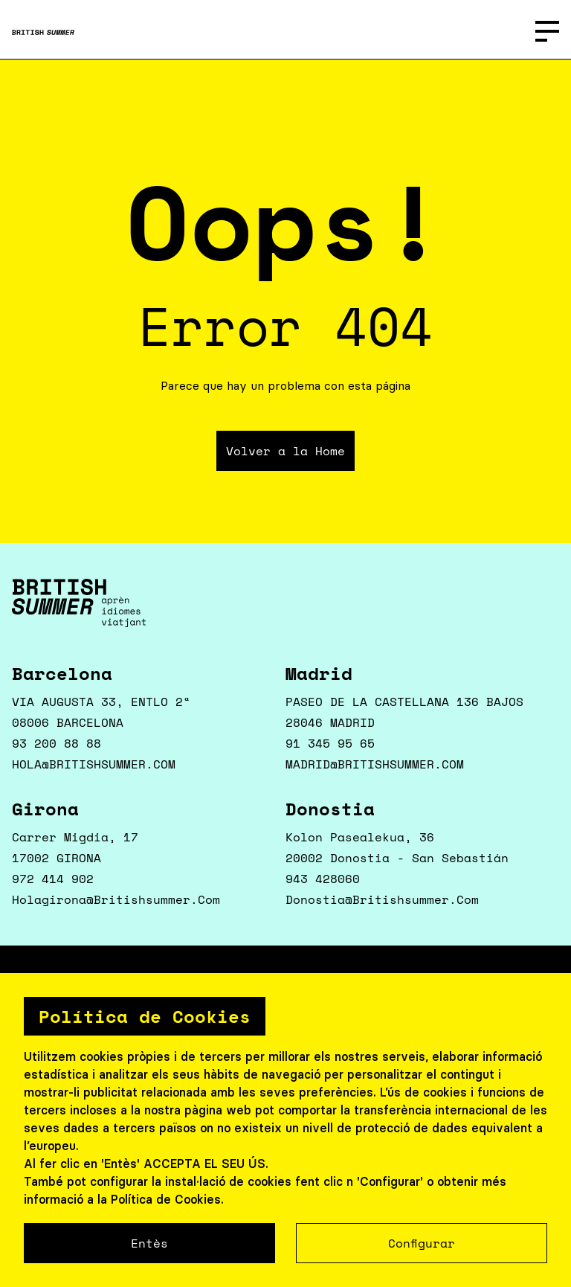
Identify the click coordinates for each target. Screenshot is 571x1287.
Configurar (421, 1243)
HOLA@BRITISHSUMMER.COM (93, 764)
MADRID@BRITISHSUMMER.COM (375, 764)
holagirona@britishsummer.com (116, 899)
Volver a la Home (285, 451)
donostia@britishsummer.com (382, 899)
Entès (149, 1243)
